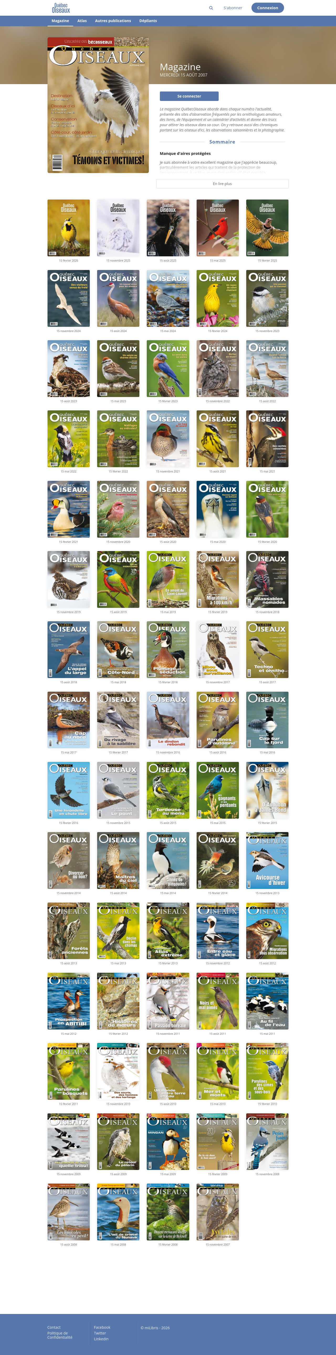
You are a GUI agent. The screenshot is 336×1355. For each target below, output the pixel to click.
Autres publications (113, 20)
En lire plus (222, 183)
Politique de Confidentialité (60, 1335)
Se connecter (189, 96)
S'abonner (233, 7)
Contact (54, 1327)
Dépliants (148, 20)
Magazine (60, 20)
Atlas (82, 20)
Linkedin (101, 1338)
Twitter (100, 1333)
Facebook (102, 1327)
